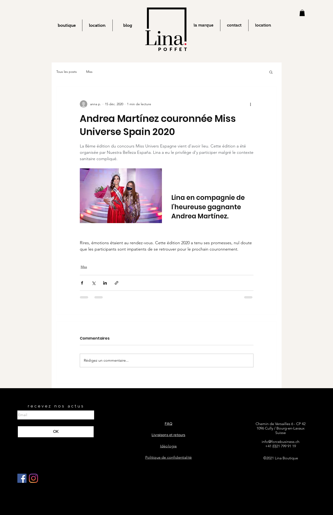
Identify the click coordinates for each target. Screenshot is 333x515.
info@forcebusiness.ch (280, 441)
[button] (302, 13)
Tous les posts (66, 72)
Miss (89, 72)
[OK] (55, 432)
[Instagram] (33, 478)
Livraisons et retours (168, 435)
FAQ (168, 424)
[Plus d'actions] (250, 104)
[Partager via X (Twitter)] (93, 283)
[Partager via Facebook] (82, 283)
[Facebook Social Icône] (22, 478)
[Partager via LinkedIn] (105, 283)
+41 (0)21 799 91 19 (280, 446)
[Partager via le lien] (116, 283)
